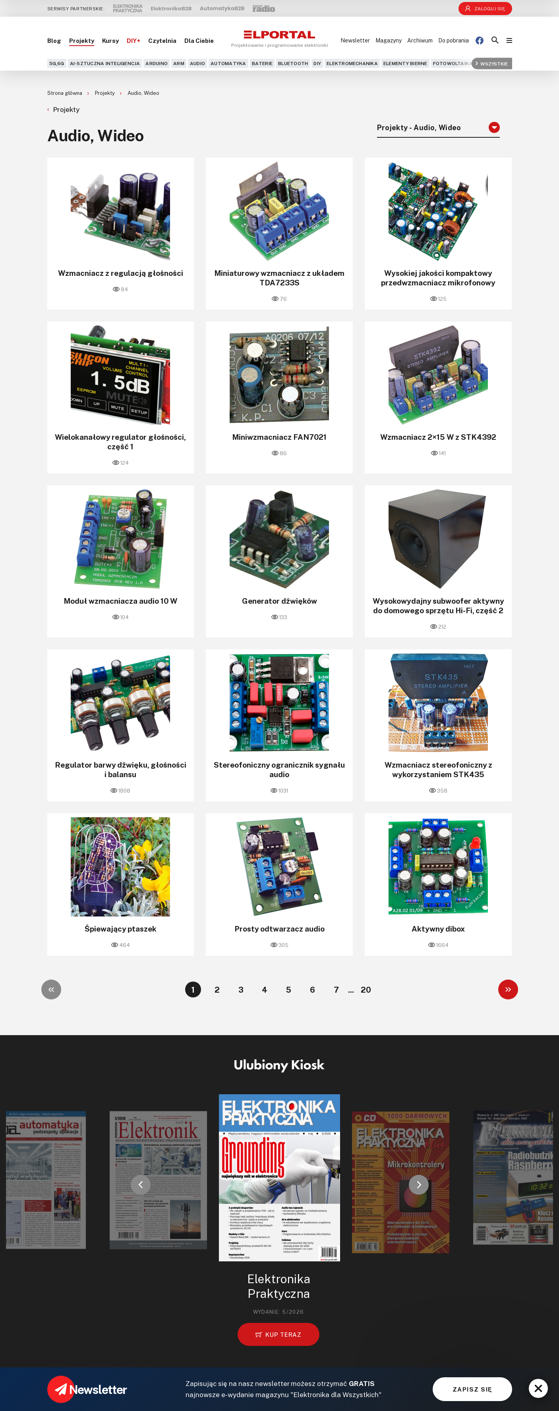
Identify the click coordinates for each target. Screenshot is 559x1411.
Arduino (156, 63)
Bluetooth (293, 63)
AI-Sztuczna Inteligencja (105, 63)
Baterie (262, 63)
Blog (54, 40)
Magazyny (388, 40)
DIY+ (133, 40)
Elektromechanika (352, 63)
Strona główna (65, 93)
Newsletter (355, 40)
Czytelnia (162, 40)
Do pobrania (453, 40)
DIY (317, 63)
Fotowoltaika (453, 63)
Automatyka (228, 63)
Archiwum (420, 40)
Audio (197, 63)
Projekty (81, 40)
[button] (141, 1185)
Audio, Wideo (143, 93)
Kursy (110, 40)
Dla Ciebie (199, 40)
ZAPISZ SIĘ (472, 1389)
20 (366, 989)
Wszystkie (491, 63)
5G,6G (56, 63)
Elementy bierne (405, 63)
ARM (178, 63)
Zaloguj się (485, 9)
